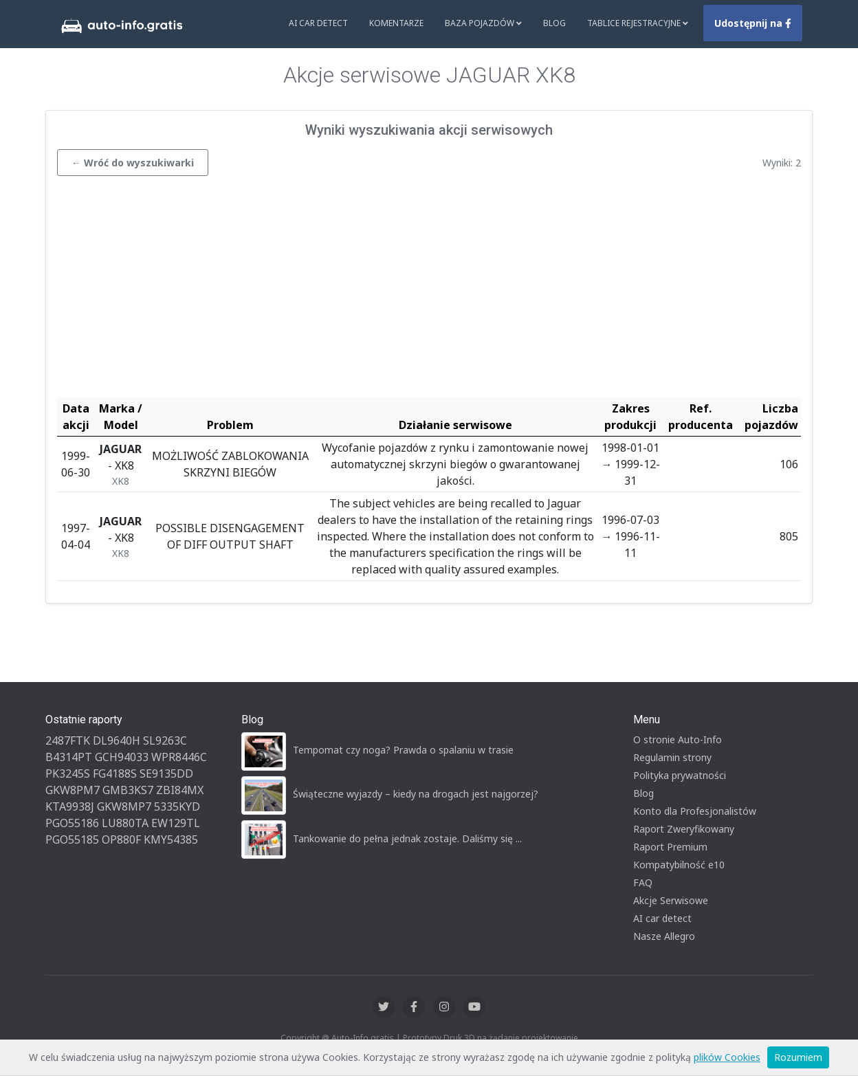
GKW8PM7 (72, 790)
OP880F (121, 839)
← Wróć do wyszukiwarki (133, 162)
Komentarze (396, 23)
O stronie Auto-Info (677, 739)
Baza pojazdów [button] (483, 23)
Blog (554, 23)
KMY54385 (171, 839)
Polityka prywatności (679, 775)
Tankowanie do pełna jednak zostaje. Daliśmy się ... (407, 838)
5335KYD (177, 806)
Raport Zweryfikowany (683, 828)
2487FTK (67, 740)
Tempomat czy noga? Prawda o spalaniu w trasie (403, 749)
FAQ (642, 882)
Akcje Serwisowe (670, 900)
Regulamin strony (672, 757)
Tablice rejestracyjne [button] (637, 23)
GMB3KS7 (127, 790)
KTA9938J (69, 806)
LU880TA (125, 823)
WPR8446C (179, 757)
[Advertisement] (429, 290)
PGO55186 (72, 823)
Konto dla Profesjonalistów (694, 810)
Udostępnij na (752, 23)
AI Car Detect (318, 23)
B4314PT (68, 757)
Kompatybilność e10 (679, 864)
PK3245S (67, 773)
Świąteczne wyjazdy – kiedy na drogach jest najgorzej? (415, 793)
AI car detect (662, 918)
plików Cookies (727, 1057)
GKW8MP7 (124, 806)
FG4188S (115, 773)
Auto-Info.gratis (362, 1038)
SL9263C (165, 740)
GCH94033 (121, 757)
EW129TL (175, 823)
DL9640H (116, 740)
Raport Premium (670, 846)
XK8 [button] (120, 480)
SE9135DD (166, 773)
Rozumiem (798, 1057)
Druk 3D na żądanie (481, 1038)
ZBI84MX (180, 790)
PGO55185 (72, 839)
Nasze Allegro (664, 936)
